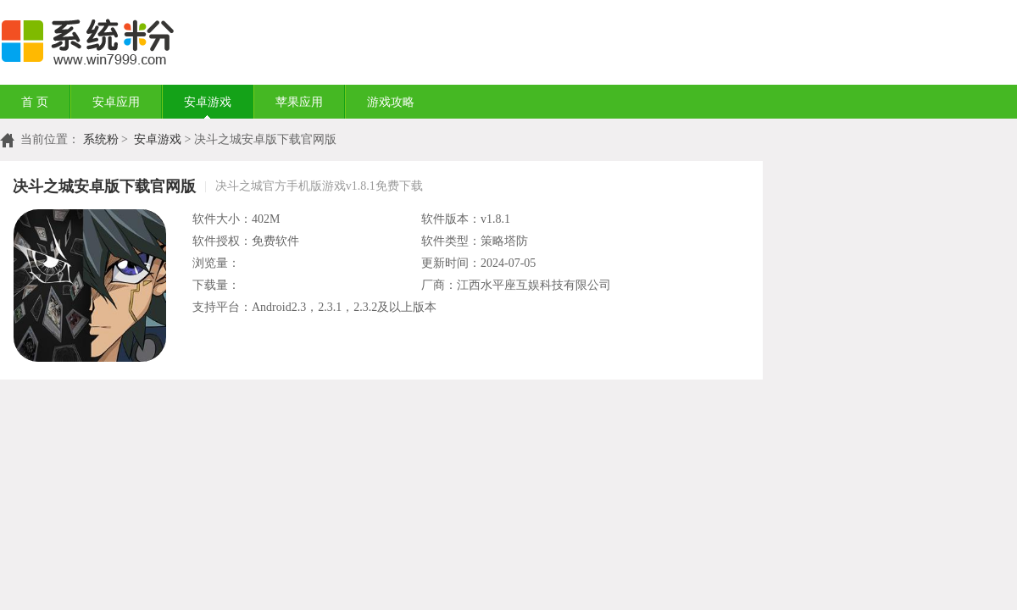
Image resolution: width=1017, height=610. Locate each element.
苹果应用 (299, 102)
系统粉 (101, 139)
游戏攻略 (390, 102)
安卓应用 (116, 102)
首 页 (34, 102)
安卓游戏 (207, 102)
